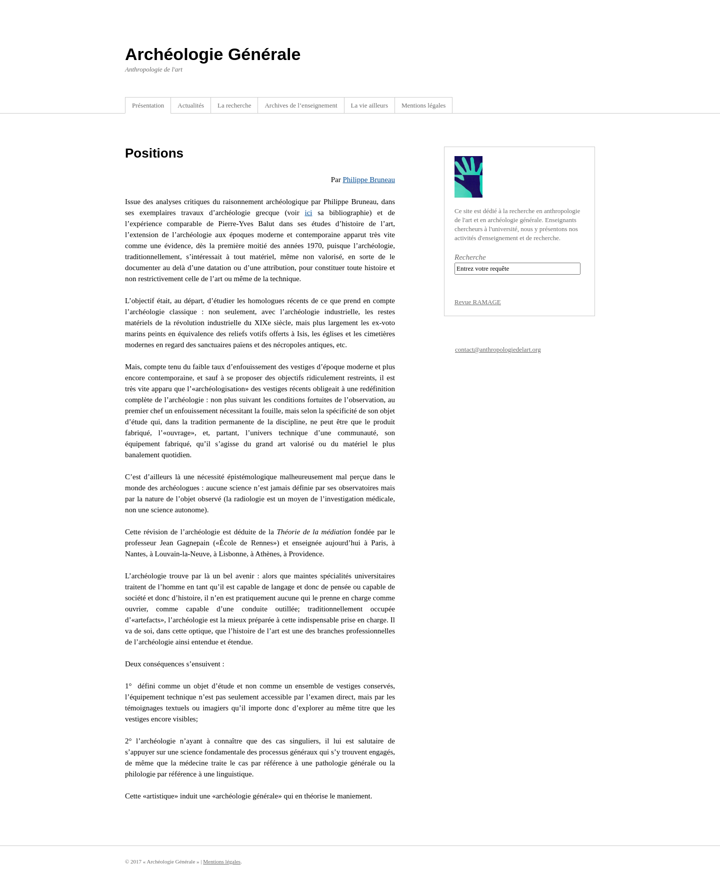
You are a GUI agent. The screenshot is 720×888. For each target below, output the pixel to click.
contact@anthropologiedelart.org (498, 349)
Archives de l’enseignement (300, 105)
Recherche (470, 257)
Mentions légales (424, 105)
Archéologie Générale (212, 54)
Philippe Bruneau (368, 180)
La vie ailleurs (369, 105)
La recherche (234, 105)
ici (308, 213)
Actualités (191, 105)
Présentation (148, 105)
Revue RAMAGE (477, 302)
